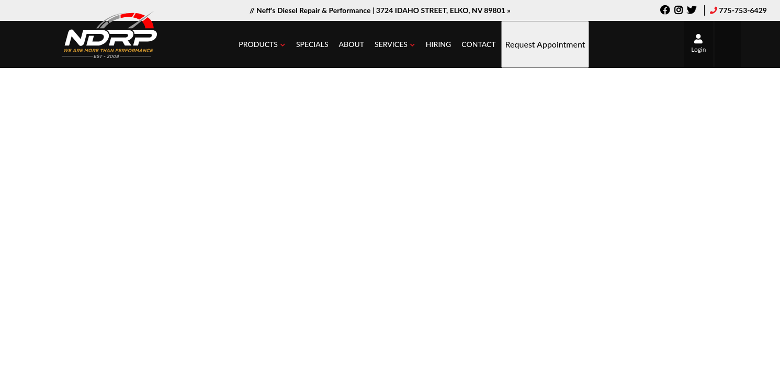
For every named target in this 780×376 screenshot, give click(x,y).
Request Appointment (545, 44)
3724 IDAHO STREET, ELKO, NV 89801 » (443, 10)
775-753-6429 (743, 10)
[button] (262, 44)
